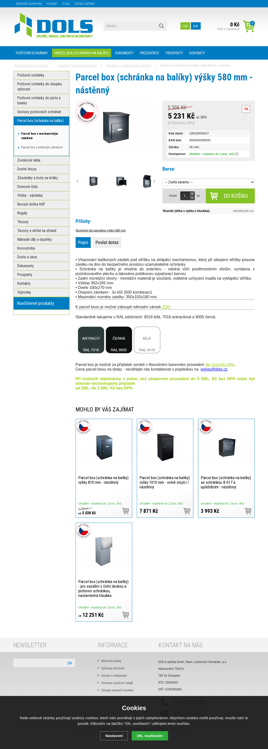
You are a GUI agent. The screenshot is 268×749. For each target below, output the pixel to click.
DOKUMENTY (124, 53)
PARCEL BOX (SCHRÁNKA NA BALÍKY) (81, 53)
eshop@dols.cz (214, 369)
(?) (236, 154)
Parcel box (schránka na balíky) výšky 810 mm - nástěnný (103, 480)
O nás (65, 3)
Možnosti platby (111, 661)
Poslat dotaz (107, 242)
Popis (83, 242)
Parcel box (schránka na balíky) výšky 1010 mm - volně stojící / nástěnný (164, 482)
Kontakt (52, 3)
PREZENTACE (149, 53)
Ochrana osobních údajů (117, 683)
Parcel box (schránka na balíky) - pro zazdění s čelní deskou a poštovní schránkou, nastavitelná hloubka (103, 588)
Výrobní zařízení (84, 3)
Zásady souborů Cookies (117, 690)
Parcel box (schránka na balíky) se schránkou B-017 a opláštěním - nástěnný (226, 482)
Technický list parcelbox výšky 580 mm (101, 230)
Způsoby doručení (113, 668)
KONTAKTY (197, 53)
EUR (195, 26)
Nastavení (114, 736)
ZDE (166, 307)
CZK (185, 26)
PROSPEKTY (174, 53)
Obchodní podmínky (29, 3)
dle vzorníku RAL (220, 365)
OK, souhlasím (150, 736)
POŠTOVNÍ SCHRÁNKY (32, 53)
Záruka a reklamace (114, 675)
